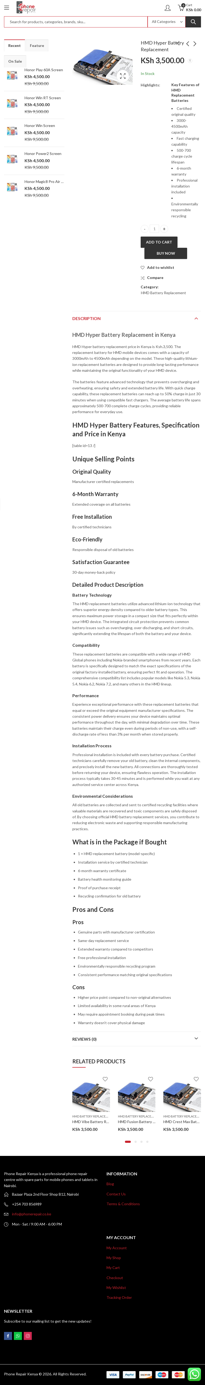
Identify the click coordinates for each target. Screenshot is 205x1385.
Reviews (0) (84, 1038)
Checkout (115, 1277)
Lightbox (123, 76)
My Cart (113, 1267)
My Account (117, 1248)
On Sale (15, 61)
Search (193, 21)
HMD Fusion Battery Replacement (146, 1121)
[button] (128, 1141)
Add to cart (159, 242)
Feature (37, 45)
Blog (110, 1184)
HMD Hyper (90, 425)
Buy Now (166, 253)
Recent (14, 45)
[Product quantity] (154, 229)
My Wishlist (116, 1287)
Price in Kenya (104, 434)
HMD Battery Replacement (163, 292)
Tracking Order (119, 1297)
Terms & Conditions (123, 1204)
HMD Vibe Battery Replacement (99, 1121)
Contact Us (116, 1194)
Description (86, 318)
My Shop (114, 1257)
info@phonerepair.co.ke (31, 1214)
